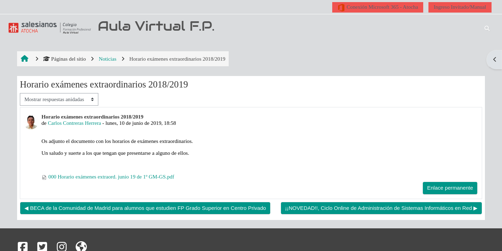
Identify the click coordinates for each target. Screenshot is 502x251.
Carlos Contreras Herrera (74, 123)
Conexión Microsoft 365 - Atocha (377, 8)
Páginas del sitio (64, 59)
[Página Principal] (48, 27)
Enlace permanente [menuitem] (450, 188)
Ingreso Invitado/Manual (460, 7)
